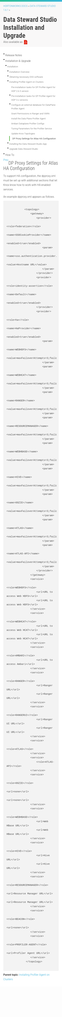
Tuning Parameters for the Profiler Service (31, 128)
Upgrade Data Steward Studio (23, 149)
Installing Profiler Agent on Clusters (26, 81)
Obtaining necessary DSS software (26, 77)
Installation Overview (19, 71)
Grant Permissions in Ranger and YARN (30, 113)
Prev (5, 160)
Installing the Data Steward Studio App (28, 143)
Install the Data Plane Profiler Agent (28, 118)
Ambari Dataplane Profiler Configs (27, 123)
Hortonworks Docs (15, 6)
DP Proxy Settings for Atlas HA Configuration (34, 138)
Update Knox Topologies (23, 133)
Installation (12, 66)
